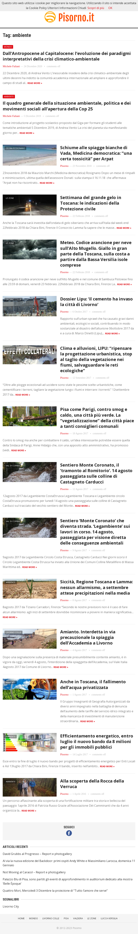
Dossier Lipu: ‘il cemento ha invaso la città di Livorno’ (96, 301)
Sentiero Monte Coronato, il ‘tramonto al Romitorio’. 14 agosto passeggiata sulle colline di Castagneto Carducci (96, 473)
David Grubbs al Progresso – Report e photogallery (37, 854)
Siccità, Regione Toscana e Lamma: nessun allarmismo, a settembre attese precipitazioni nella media (96, 587)
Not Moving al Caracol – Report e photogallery (34, 872)
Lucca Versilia (109, 918)
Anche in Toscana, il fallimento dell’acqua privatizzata (93, 684)
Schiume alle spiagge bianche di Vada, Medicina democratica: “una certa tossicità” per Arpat (96, 153)
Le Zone (10, 198)
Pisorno (64, 165)
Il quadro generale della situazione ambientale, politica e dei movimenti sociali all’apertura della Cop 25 (67, 106)
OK (110, 8)
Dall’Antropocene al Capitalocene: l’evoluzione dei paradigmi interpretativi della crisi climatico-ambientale (67, 56)
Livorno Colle (13, 299)
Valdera (78, 918)
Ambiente (9, 96)
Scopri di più (96, 8)
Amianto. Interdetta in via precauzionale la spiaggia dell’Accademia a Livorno (87, 637)
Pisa (8, 410)
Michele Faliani (11, 66)
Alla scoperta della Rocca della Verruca (92, 783)
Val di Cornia (13, 465)
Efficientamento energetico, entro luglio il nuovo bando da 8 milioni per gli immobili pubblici (96, 741)
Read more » (34, 83)
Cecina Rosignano (15, 148)
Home (21, 918)
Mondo (8, 46)
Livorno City (11, 906)
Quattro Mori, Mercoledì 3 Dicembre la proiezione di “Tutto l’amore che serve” (55, 891)
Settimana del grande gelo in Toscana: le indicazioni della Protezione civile (90, 202)
